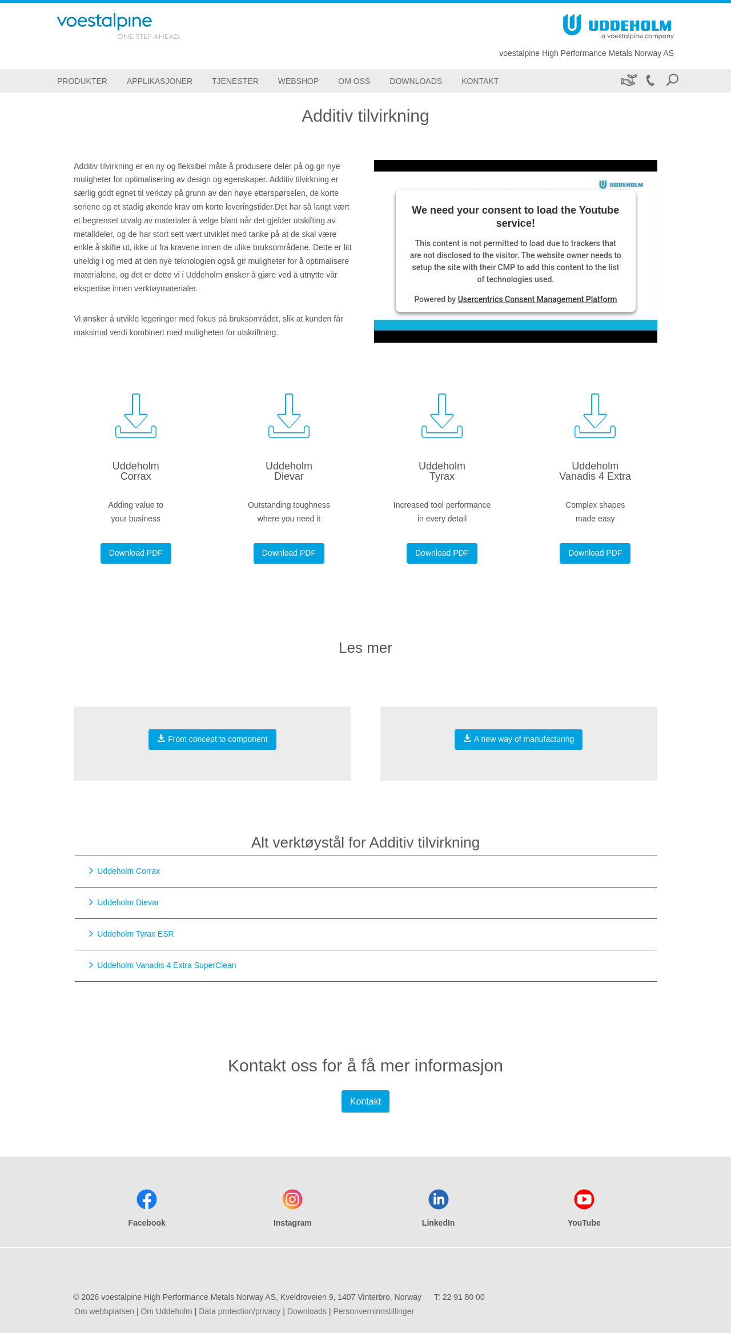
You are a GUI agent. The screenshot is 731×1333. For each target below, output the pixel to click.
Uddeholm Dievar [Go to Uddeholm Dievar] (128, 902)
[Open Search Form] (672, 81)
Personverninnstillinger (373, 1311)
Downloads (307, 1311)
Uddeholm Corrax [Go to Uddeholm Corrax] (128, 871)
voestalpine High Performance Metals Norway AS (586, 53)
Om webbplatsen (104, 1311)
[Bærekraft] (628, 81)
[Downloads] (416, 81)
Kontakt (365, 1101)
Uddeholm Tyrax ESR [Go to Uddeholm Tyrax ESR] (135, 933)
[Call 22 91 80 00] (650, 81)
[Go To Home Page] (134, 26)
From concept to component (212, 739)
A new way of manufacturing (518, 739)
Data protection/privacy (239, 1311)
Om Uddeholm (166, 1311)
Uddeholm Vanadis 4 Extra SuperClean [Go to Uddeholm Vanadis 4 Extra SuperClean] (166, 965)
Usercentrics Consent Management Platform (537, 299)
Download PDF (136, 552)
